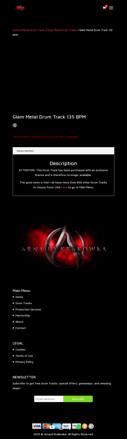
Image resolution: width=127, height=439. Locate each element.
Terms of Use (24, 355)
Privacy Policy (24, 361)
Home (16, 30)
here (64, 187)
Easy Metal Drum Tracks (62, 30)
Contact (20, 328)
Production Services (28, 309)
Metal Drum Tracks (33, 30)
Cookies (20, 349)
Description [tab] (25, 150)
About (19, 321)
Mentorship (22, 315)
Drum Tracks (23, 303)
